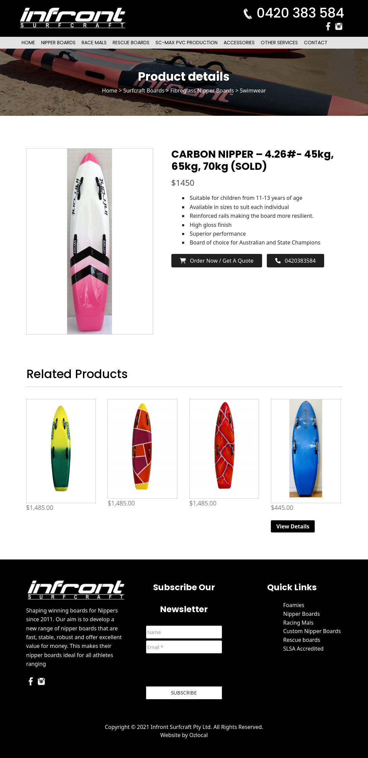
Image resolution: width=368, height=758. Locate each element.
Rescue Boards (131, 42)
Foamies (293, 605)
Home (28, 42)
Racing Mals (298, 622)
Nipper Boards (58, 42)
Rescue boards (301, 640)
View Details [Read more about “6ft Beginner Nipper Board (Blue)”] (292, 526)
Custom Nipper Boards (312, 631)
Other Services (279, 42)
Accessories (239, 42)
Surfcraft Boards (143, 90)
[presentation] (197, 671)
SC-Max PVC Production (186, 42)
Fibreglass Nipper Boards (202, 90)
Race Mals (94, 42)
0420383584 (295, 260)
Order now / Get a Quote (217, 260)
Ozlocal (198, 735)
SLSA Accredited (303, 648)
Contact (316, 42)
